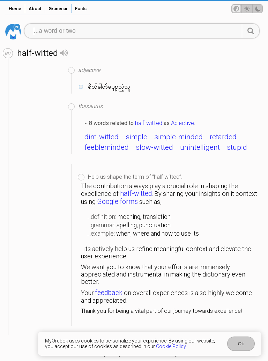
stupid (237, 147)
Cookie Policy (171, 346)
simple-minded (178, 137)
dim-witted (101, 137)
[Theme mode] (247, 8)
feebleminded (106, 147)
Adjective (182, 122)
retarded (223, 137)
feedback (108, 293)
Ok (241, 343)
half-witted (148, 122)
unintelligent (200, 147)
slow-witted (154, 147)
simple (136, 137)
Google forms (117, 202)
